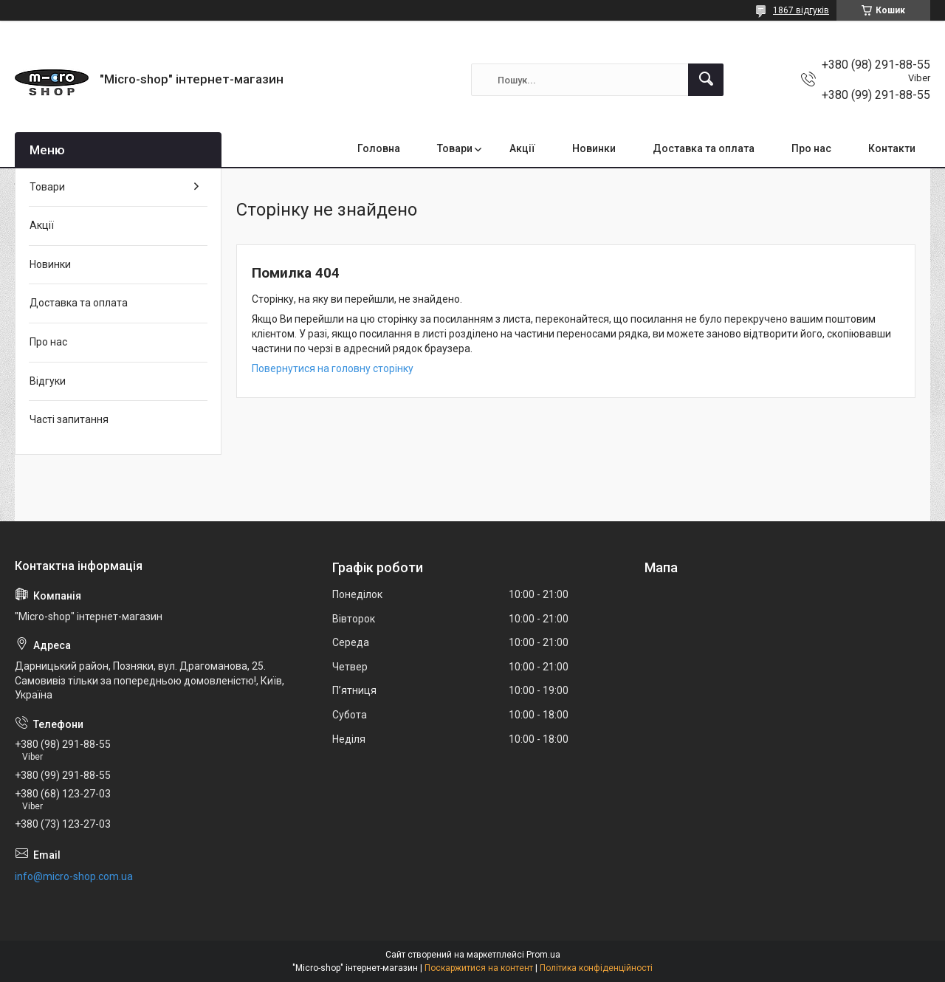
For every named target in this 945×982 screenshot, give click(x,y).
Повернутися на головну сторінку (332, 368)
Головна (378, 148)
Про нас (811, 148)
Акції (522, 148)
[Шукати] (706, 79)
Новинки (594, 148)
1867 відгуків (801, 10)
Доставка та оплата (704, 148)
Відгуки (48, 381)
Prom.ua (543, 955)
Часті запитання (69, 419)
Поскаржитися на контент (479, 968)
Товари (454, 148)
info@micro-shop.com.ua (74, 876)
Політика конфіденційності (596, 968)
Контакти (891, 148)
